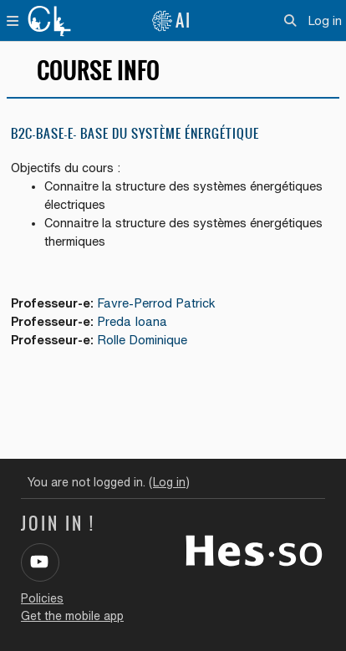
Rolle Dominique (142, 339)
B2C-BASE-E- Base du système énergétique (135, 133)
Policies (42, 598)
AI (171, 20)
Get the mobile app (72, 616)
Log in (325, 20)
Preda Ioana (132, 321)
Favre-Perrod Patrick (156, 303)
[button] (290, 21)
